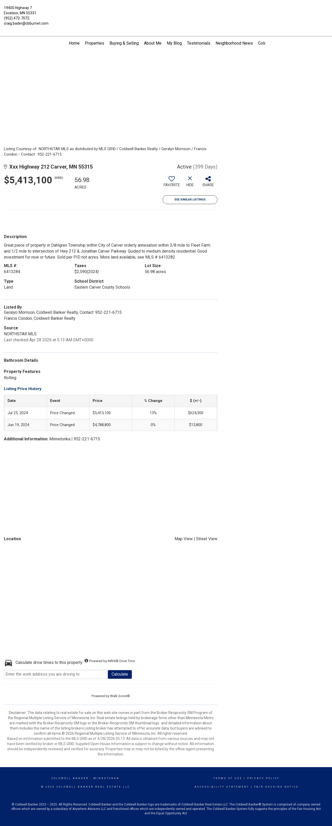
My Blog (174, 43)
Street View (206, 538)
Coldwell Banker (70, 778)
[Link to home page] (166, 11)
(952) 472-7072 (16, 18)
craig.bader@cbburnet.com (26, 23)
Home (74, 43)
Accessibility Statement (222, 787)
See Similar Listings (190, 199)
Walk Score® (120, 696)
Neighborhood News (234, 43)
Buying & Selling (124, 43)
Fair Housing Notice (276, 787)
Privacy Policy (263, 778)
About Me (153, 43)
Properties (94, 43)
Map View (184, 538)
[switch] (172, 183)
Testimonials (198, 43)
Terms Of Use (227, 778)
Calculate (120, 674)
